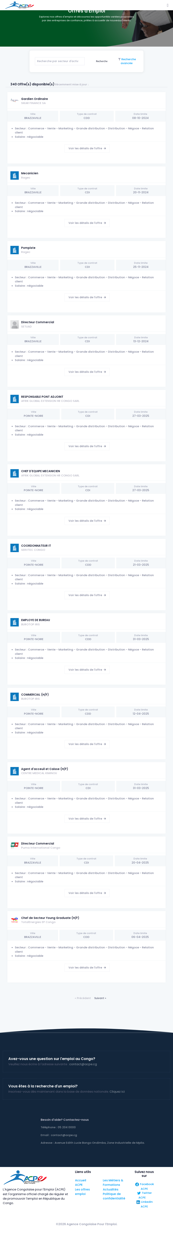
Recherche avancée (128, 61)
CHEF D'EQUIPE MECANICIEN (40, 471)
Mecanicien (29, 173)
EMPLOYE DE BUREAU (35, 620)
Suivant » (100, 998)
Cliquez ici (117, 1091)
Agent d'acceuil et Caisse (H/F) (44, 769)
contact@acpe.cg (83, 1064)
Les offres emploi (82, 1191)
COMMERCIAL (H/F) (35, 695)
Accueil (80, 1180)
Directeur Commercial (37, 322)
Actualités (110, 1189)
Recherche (101, 61)
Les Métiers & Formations (113, 1182)
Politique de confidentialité (114, 1196)
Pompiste (28, 248)
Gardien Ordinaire (34, 99)
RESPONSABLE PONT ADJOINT (42, 397)
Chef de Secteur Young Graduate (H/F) (50, 918)
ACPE (79, 1185)
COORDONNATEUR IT (36, 546)
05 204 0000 (67, 1127)
